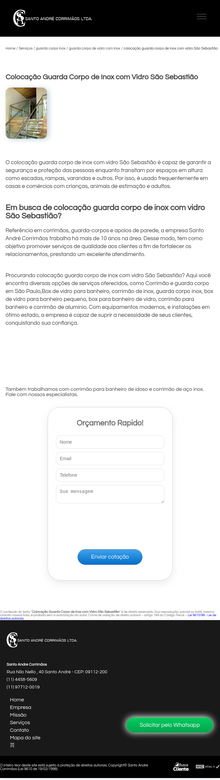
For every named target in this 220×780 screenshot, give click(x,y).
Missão (18, 717)
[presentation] (110, 525)
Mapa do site (25, 739)
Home (17, 701)
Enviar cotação (110, 559)
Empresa (20, 709)
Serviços (20, 724)
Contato (19, 732)
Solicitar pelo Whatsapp (170, 725)
